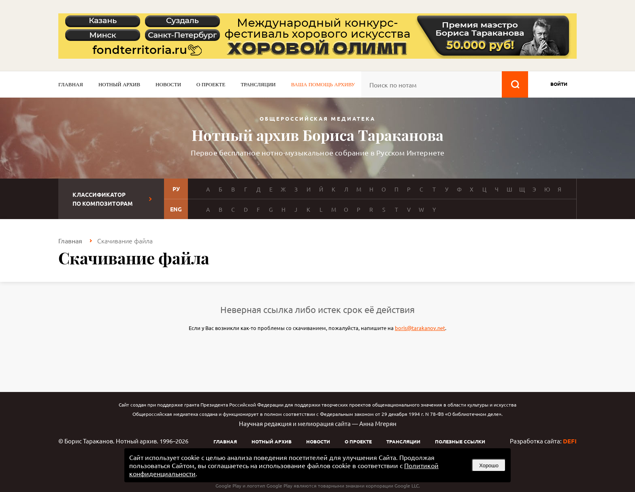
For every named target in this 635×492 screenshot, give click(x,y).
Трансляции (258, 84)
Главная (70, 84)
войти (558, 84)
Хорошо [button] (489, 465)
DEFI (570, 441)
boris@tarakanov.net (420, 327)
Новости (168, 84)
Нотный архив (119, 84)
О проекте (210, 84)
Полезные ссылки (460, 441)
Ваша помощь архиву (323, 84)
